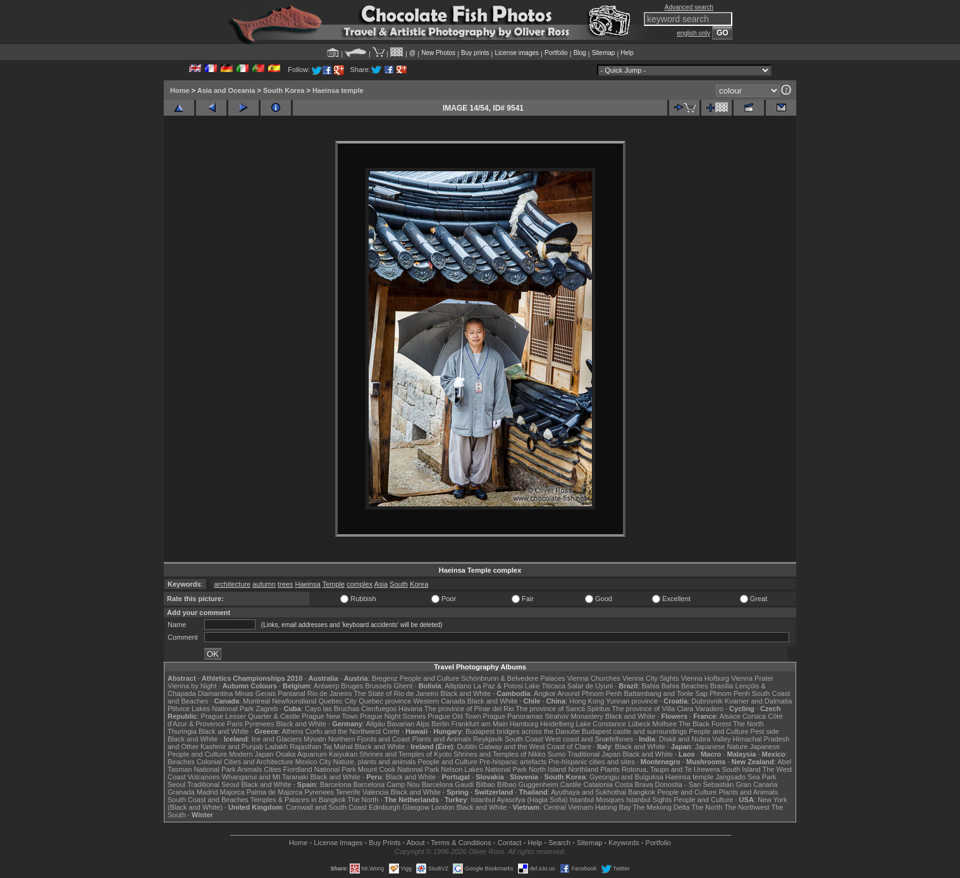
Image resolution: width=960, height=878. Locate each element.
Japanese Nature (721, 746)
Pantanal (291, 693)
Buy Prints (384, 842)
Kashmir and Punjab (231, 746)
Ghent (403, 686)
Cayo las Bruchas (332, 708)
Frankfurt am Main (480, 724)
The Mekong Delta (661, 807)
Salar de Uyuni (590, 686)
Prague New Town (330, 716)
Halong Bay (613, 807)
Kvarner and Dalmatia (758, 701)
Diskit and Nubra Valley (695, 739)
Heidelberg (557, 724)
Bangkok (641, 792)
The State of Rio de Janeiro (396, 693)
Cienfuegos (379, 708)
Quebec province (385, 701)
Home (180, 90)
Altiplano (458, 686)
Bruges (352, 686)
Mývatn (315, 739)
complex (359, 584)
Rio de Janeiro (329, 693)
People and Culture (429, 678)
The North (748, 724)
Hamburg (524, 724)
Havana (410, 708)
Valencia (375, 792)
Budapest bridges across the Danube (522, 731)
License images (517, 52)
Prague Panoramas (513, 716)
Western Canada (439, 701)
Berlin (440, 724)
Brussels (378, 686)
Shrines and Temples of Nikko (499, 754)
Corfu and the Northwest (343, 731)
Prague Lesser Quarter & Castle (250, 716)
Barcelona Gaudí (448, 784)
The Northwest (747, 807)
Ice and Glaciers (277, 739)
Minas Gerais (255, 693)
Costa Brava (634, 784)
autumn (264, 584)
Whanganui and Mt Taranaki (265, 777)
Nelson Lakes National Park (484, 769)
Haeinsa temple (338, 90)
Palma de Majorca (275, 792)
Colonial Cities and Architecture (245, 761)
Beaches (181, 761)
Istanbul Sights (649, 799)
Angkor (545, 693)
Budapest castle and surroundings (634, 731)
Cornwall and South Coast (326, 807)
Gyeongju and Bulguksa (626, 777)
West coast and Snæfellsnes (589, 739)
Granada (181, 792)
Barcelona (336, 784)
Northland (584, 769)
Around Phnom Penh (589, 693)
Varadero (709, 708)
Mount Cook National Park (398, 769)
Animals (249, 769)
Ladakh (276, 746)
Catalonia (597, 784)
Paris (235, 724)
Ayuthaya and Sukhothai (588, 792)
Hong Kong (586, 701)
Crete (391, 731)
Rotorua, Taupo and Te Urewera (671, 769)
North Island (547, 769)
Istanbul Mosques (597, 799)
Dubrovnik (707, 701)
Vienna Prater (752, 678)
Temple (334, 584)
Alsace (730, 716)
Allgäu (375, 724)
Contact (510, 842)
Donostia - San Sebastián (694, 784)
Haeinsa (307, 584)
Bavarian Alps (408, 724)
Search (559, 842)
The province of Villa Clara (653, 708)
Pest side (765, 731)
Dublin (467, 746)
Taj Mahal (338, 746)
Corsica (754, 716)
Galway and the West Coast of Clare (535, 746)
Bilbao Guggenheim (527, 784)
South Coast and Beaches (208, 799)
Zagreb (266, 708)
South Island (741, 769)
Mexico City (313, 761)
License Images (338, 842)
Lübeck (639, 724)
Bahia (651, 686)
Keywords (623, 842)
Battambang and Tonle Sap (666, 693)
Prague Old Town (454, 716)
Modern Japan (251, 754)
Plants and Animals (441, 739)
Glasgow (415, 807)
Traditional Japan (593, 754)
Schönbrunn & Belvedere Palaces (513, 678)
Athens (292, 731)
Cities (272, 769)
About (416, 842)
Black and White (466, 693)
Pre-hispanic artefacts (512, 761)
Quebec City (338, 701)
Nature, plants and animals (374, 761)
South (399, 584)
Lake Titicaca (545, 686)
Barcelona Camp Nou (387, 784)
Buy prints (475, 52)
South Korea (283, 90)
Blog (580, 52)
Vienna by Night (192, 686)
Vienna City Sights (650, 678)
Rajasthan (305, 746)
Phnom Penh (730, 693)
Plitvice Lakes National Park (211, 708)
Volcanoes (204, 777)
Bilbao (485, 784)
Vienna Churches (593, 678)
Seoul (176, 784)
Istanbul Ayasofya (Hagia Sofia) (519, 799)
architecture (232, 584)
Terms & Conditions (461, 842)
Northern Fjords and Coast (369, 739)
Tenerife (348, 792)
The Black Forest (705, 724)
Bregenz (385, 678)
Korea (419, 584)
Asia (381, 584)
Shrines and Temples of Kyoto (405, 754)
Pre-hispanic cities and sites (591, 761)
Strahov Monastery (574, 716)
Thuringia (182, 731)
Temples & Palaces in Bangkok (298, 799)
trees (285, 584)
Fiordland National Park (319, 769)
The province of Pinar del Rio (469, 708)
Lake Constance (600, 724)
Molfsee (665, 724)
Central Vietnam (568, 807)
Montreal (256, 701)
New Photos (438, 52)
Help (627, 52)
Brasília (722, 686)
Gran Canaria (756, 784)
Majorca (232, 792)
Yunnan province (632, 701)
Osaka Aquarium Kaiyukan (317, 754)
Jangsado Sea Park (745, 777)
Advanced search (689, 7)
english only (693, 33)
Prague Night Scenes (393, 716)
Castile (571, 784)
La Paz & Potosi (498, 686)
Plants (610, 769)
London (443, 807)
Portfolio (556, 52)
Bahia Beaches (685, 686)
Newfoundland (294, 701)
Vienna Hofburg (705, 678)
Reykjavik (488, 739)
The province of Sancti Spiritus (563, 708)
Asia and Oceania (226, 90)
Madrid (207, 792)
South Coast (524, 739)
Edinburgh (384, 807)
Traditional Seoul (213, 784)
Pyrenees (259, 724)
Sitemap (603, 52)
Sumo (557, 754)
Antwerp (326, 686)
